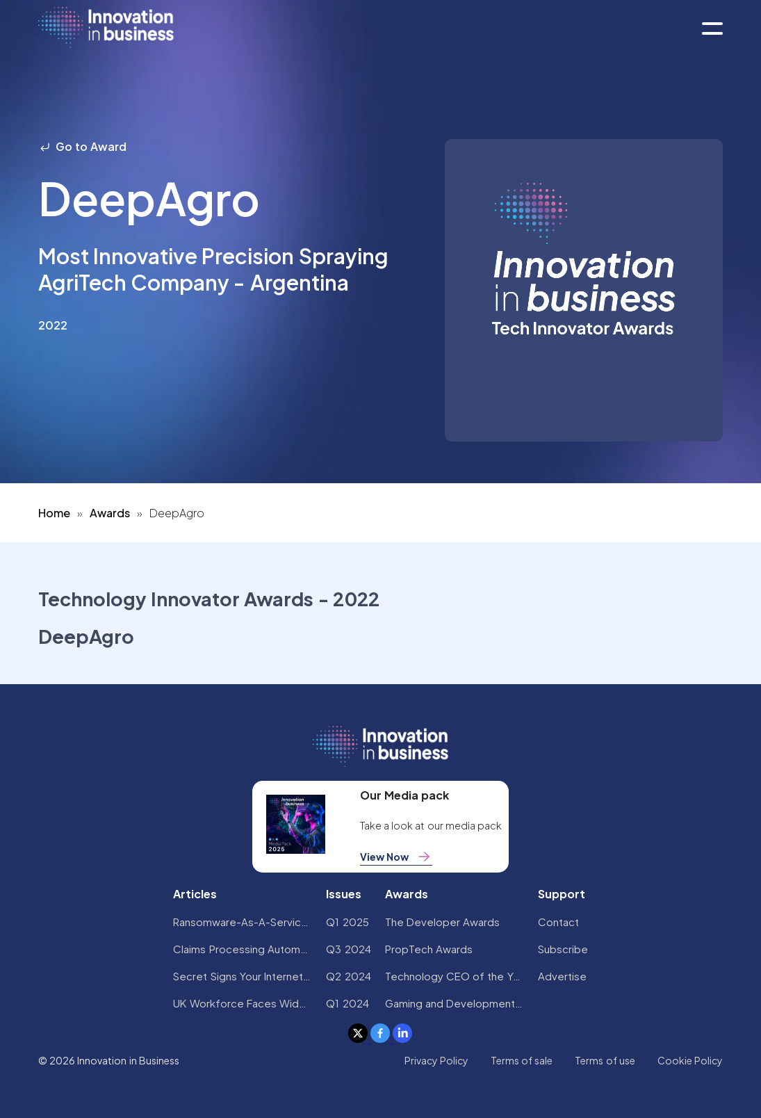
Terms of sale (522, 1060)
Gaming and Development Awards (454, 1003)
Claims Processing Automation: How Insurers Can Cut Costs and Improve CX (242, 948)
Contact (558, 921)
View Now (396, 856)
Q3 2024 (348, 948)
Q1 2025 (347, 921)
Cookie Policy (690, 1060)
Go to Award (82, 146)
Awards (110, 512)
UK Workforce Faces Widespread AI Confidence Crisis (242, 1003)
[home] (106, 28)
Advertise (562, 975)
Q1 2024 (347, 1003)
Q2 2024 (348, 975)
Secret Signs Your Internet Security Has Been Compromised (242, 975)
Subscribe (563, 948)
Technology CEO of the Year (454, 975)
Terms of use (605, 1060)
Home (54, 512)
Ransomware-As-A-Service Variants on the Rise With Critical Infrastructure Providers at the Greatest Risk (242, 921)
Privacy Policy (436, 1060)
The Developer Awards (442, 921)
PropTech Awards (429, 948)
